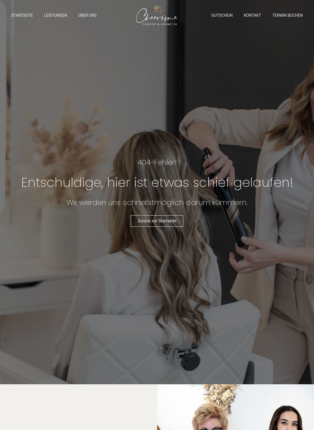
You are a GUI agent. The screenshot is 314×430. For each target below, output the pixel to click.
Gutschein (222, 15)
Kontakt (252, 15)
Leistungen (55, 15)
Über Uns (87, 15)
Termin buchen (287, 15)
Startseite (22, 15)
